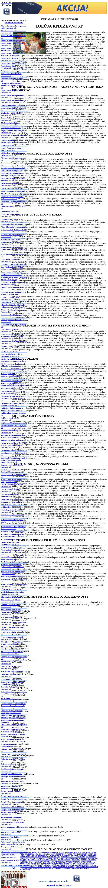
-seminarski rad (13, 27)
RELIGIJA (82, 865)
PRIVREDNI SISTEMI (62, 864)
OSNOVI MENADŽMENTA (58, 861)
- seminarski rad (10, 54)
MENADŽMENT (52, 859)
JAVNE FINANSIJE (54, 857)
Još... (14, 868)
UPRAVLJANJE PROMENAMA (61, 868)
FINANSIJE (68, 854)
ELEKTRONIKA (80, 852)
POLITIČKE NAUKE (49, 862)
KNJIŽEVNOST (11, 23)
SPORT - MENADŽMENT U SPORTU (63, 867)
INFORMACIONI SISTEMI (88, 855)
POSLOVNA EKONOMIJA (76, 862)
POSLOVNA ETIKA (90, 862)
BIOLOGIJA (62, 852)
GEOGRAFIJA (75, 855)
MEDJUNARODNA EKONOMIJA (37, 859)
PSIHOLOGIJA (37, 865)
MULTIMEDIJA (76, 859)
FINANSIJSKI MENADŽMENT (40, 855)
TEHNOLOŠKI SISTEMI (91, 867)
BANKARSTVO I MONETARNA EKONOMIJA (44, 852)
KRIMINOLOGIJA (91, 857)
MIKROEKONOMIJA (64, 859)
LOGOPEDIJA (47, 858)
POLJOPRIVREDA (61, 862)
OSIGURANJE (85, 861)
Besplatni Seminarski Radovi (59, 885)
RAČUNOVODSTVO (72, 865)
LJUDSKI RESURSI (58, 858)
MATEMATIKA (92, 858)
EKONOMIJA (71, 852)
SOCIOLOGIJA (90, 865)
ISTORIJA (45, 857)
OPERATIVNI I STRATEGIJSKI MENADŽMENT (35, 861)
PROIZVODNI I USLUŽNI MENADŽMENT (82, 864)
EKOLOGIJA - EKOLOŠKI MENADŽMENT (42, 854)
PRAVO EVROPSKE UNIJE (34, 864)
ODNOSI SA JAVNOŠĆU (88, 859)
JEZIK (20, 23)
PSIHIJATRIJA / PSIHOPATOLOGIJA (54, 865)
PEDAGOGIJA (38, 862)
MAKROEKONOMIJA (72, 858)
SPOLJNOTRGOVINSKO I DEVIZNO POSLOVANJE (36, 867)
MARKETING (83, 858)
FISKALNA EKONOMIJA (57, 855)
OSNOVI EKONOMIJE (73, 861)
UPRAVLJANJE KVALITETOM (42, 868)
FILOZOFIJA (60, 854)
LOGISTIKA (38, 858)
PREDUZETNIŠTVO (49, 864)
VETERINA (74, 868)
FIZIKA (68, 855)
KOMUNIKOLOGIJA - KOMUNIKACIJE (73, 857)
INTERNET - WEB (35, 857)
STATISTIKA (79, 867)
